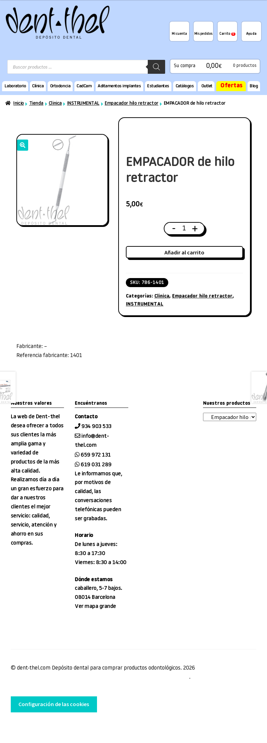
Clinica (55, 103)
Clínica (38, 86)
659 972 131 (96, 455)
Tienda (36, 103)
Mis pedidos (203, 34)
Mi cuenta (179, 34)
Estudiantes (158, 86)
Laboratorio (15, 86)
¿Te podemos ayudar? (251, 31)
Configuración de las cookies (53, 704)
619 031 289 (96, 465)
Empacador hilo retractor (131, 103)
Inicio (18, 103)
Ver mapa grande (95, 606)
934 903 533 (97, 426)
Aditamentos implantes (119, 86)
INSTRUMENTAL (83, 103)
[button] (22, 145)
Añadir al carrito (184, 252)
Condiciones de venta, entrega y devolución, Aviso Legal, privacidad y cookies (100, 677)
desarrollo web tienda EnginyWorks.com (47, 726)
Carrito (227, 34)
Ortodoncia (60, 86)
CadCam (83, 86)
